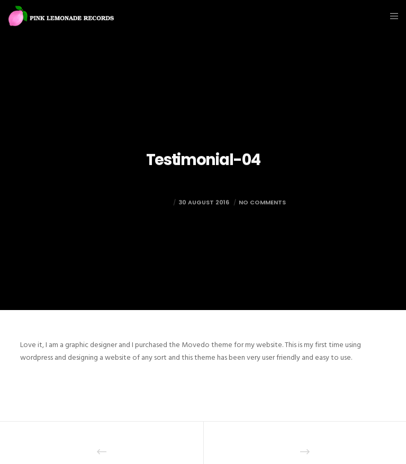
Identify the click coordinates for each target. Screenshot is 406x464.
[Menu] (391, 16)
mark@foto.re (145, 210)
